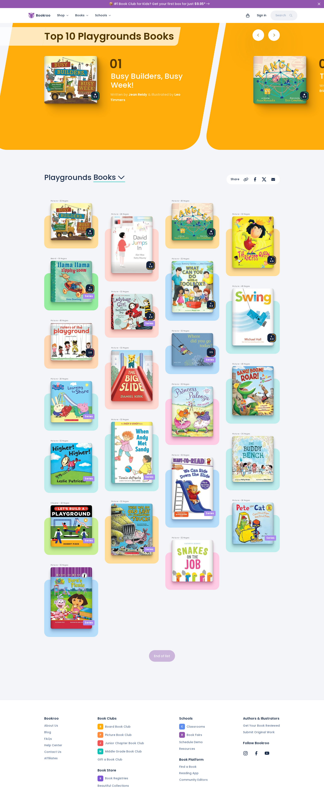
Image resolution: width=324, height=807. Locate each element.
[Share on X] (264, 171)
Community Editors (193, 772)
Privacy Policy (124, 802)
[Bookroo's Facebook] (256, 745)
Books (81, 15)
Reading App (189, 765)
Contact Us (52, 744)
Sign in (261, 15)
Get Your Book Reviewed (261, 717)
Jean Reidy (138, 86)
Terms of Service (91, 802)
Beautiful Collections (113, 778)
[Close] (319, 4)
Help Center (53, 737)
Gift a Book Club (110, 751)
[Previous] (258, 27)
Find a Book (188, 759)
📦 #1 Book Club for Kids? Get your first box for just (159, 4)
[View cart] (248, 15)
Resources (187, 741)
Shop (63, 15)
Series (89, 288)
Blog (47, 724)
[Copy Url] (246, 171)
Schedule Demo (191, 734)
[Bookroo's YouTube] (267, 745)
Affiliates (51, 750)
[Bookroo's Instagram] (245, 745)
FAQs (48, 731)
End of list (162, 648)
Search (283, 15)
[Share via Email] (273, 171)
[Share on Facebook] (255, 171)
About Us (51, 717)
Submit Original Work (259, 724)
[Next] (274, 27)
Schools (103, 15)
